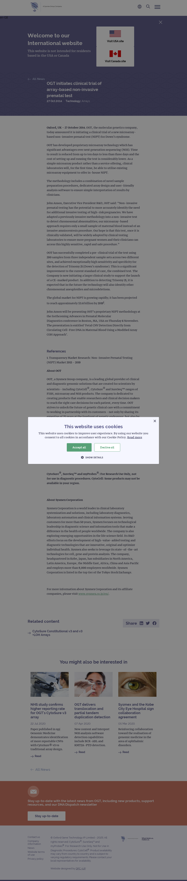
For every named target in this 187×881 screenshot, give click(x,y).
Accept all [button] (79, 447)
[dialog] (93, 440)
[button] (93, 457)
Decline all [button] (107, 447)
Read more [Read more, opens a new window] (134, 437)
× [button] (154, 421)
